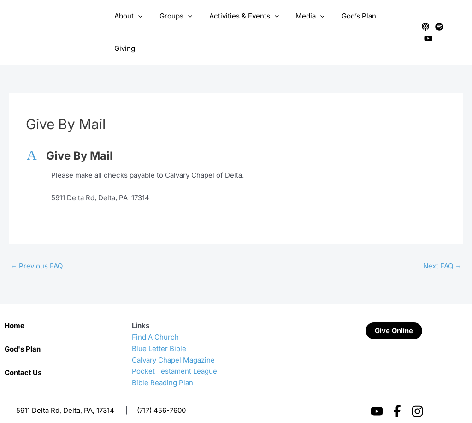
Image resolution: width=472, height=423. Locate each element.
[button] (236, 138)
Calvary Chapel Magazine (173, 342)
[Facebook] (397, 393)
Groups (178, 23)
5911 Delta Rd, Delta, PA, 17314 (65, 392)
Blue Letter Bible (159, 330)
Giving (393, 23)
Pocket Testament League (174, 353)
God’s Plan (352, 23)
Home (14, 307)
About (134, 23)
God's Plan (23, 331)
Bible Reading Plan (162, 364)
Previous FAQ (36, 248)
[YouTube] (452, 23)
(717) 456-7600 (161, 392)
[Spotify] (438, 23)
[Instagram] (417, 393)
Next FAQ (442, 248)
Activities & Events (243, 23)
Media (306, 23)
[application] (143, 23)
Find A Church (155, 319)
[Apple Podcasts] (424, 23)
